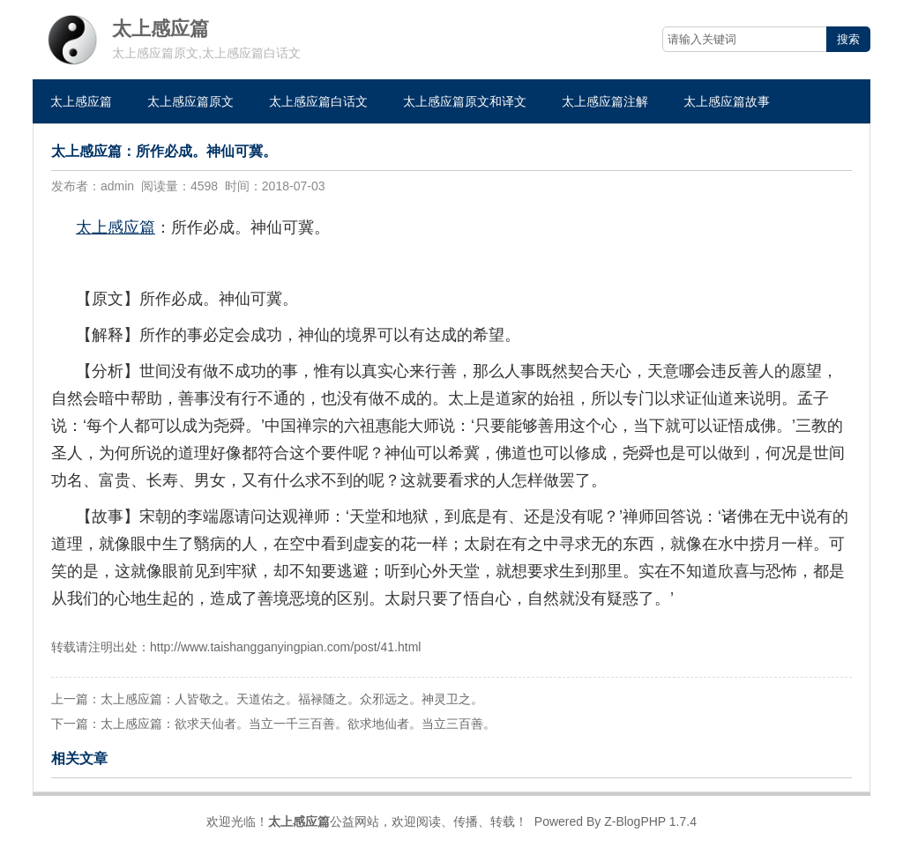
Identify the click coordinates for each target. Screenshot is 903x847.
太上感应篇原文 (190, 101)
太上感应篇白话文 (318, 101)
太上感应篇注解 (605, 101)
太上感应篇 (81, 101)
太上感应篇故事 (726, 101)
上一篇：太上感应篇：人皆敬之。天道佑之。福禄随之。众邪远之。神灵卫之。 (267, 699)
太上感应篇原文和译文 (464, 101)
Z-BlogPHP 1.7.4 (650, 821)
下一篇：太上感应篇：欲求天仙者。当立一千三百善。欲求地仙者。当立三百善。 (273, 724)
